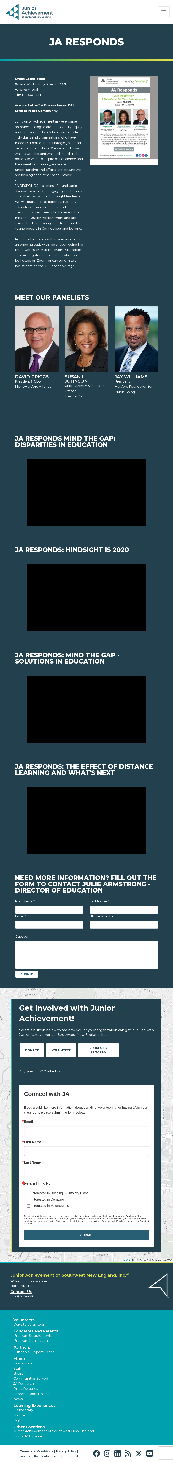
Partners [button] (21, 1347)
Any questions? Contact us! (40, 1071)
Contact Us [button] (21, 1292)
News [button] (18, 1399)
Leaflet (126, 1260)
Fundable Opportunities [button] (33, 1352)
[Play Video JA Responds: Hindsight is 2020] (86, 597)
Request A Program (98, 1050)
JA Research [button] (23, 1384)
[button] (97, 1453)
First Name (24, 901)
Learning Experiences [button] (34, 1406)
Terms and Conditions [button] (36, 1451)
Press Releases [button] (25, 1389)
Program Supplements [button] (32, 1336)
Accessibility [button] (29, 1456)
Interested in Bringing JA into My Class (60, 1193)
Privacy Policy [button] (66, 1451)
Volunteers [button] (24, 1320)
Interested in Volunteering (50, 1205)
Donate (32, 1050)
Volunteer (61, 1050)
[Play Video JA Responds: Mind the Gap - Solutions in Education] (86, 709)
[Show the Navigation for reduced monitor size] (164, 12)
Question (23, 936)
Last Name (99, 901)
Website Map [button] (50, 1456)
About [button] (19, 1359)
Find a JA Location (28, 1436)
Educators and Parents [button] (35, 1331)
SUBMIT (86, 1235)
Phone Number (102, 916)
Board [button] (18, 1373)
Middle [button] (19, 1415)
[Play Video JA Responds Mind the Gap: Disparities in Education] (86, 492)
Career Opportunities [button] (31, 1394)
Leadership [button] (22, 1363)
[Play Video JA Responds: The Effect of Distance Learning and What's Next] (86, 820)
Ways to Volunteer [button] (28, 1324)
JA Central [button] (70, 1456)
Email (20, 916)
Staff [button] (17, 1368)
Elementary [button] (23, 1410)
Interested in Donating (48, 1199)
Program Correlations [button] (31, 1341)
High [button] (17, 1420)
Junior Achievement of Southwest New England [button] (53, 1431)
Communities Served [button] (30, 1378)
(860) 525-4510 (22, 1296)
